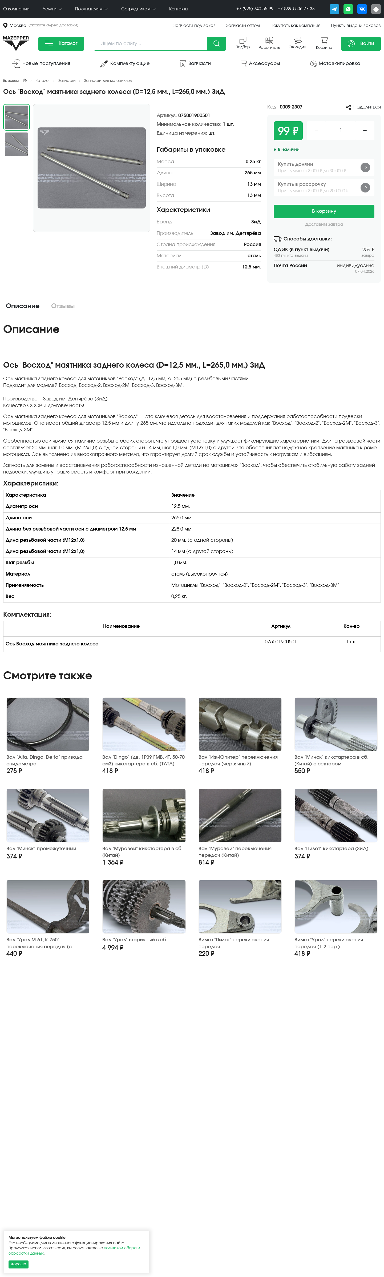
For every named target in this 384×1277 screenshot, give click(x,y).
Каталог (61, 43)
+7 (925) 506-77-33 (296, 9)
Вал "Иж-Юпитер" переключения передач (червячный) (238, 760)
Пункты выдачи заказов (356, 25)
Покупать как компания (295, 25)
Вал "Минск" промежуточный (41, 848)
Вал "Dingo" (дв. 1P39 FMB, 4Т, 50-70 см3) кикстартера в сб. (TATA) (143, 760)
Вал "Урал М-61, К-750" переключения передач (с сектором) (39, 944)
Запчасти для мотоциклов (108, 81)
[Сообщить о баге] (376, 9)
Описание (22, 306)
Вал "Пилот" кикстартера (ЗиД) (331, 848)
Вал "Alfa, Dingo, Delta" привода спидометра (44, 760)
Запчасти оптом (243, 25)
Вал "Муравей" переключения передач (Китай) (235, 852)
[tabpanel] (192, 491)
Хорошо (18, 1264)
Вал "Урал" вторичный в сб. (135, 940)
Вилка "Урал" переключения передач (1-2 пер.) (328, 943)
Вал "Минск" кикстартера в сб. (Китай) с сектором (331, 760)
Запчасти (67, 81)
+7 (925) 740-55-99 (254, 9)
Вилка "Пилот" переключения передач (234, 943)
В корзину (324, 211)
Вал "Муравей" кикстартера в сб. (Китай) (142, 852)
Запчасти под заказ (194, 25)
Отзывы (63, 306)
